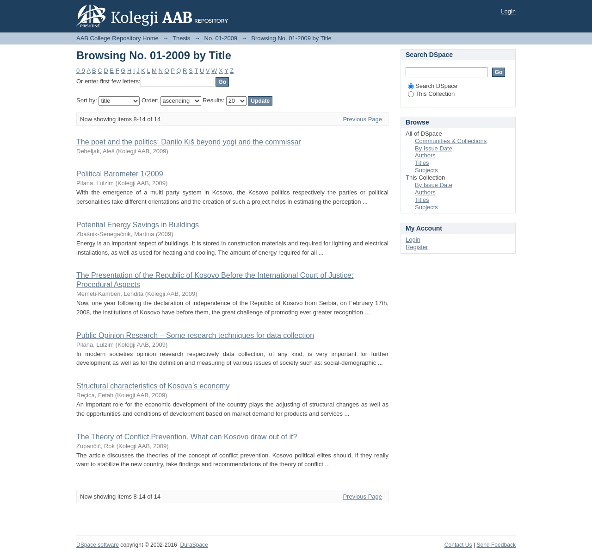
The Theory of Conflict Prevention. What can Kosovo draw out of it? (186, 437)
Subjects (426, 170)
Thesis (181, 38)
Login (508, 11)
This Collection (431, 93)
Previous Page (362, 119)
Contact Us (458, 545)
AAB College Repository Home (117, 38)
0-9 (80, 70)
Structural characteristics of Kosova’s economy (152, 386)
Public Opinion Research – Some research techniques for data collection (195, 335)
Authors (425, 155)
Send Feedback (496, 545)
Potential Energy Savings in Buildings (137, 225)
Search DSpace (432, 85)
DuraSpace (194, 545)
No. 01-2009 (221, 38)
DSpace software (97, 545)
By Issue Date (433, 148)
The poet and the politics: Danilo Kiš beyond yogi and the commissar (188, 142)
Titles (422, 162)
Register (417, 247)
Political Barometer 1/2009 (119, 174)
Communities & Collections (451, 141)
